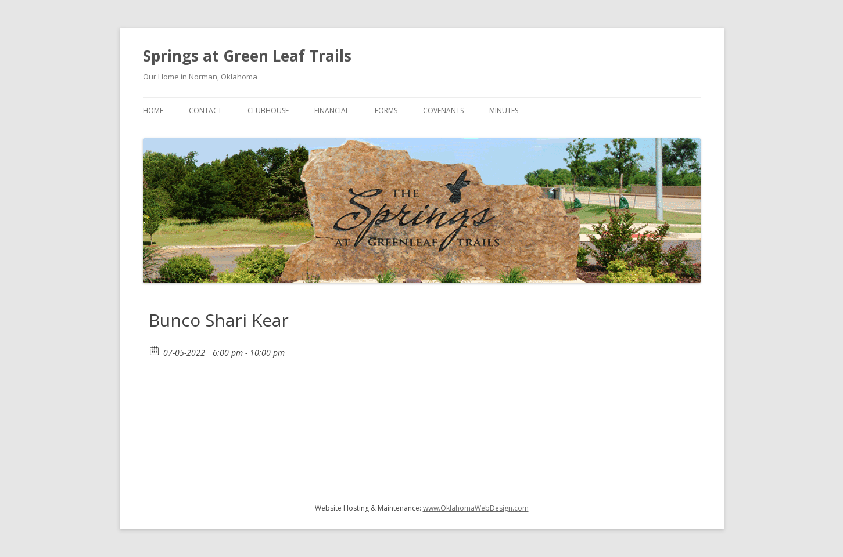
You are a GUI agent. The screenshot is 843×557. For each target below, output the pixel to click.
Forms (386, 110)
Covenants (443, 110)
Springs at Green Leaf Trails (247, 55)
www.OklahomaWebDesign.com (476, 508)
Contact (205, 110)
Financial (331, 110)
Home (153, 110)
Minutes (503, 110)
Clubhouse (268, 110)
